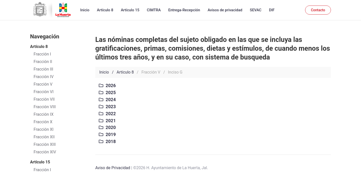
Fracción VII (44, 99)
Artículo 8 (105, 10)
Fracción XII (44, 137)
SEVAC (255, 10)
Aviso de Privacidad (112, 167)
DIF (272, 10)
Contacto (318, 10)
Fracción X (43, 121)
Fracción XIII (45, 144)
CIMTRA (154, 10)
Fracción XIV (45, 152)
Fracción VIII (45, 106)
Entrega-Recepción (184, 10)
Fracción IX (44, 114)
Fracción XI (43, 129)
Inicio (84, 10)
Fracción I (42, 169)
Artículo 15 (130, 10)
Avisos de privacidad (225, 10)
